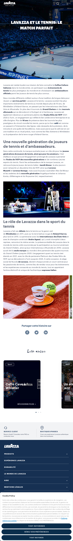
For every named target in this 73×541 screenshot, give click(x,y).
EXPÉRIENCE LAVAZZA (14, 460)
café (56, 123)
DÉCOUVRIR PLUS (27, 404)
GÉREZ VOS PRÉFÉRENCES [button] (36, 532)
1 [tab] (36, 412)
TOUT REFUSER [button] (36, 537)
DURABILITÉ (10, 467)
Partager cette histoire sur (36, 326)
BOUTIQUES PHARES (49, 431)
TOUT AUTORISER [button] (36, 526)
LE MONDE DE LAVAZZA (15, 474)
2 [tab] (38, 412)
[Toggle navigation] (67, 3)
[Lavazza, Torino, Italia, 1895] (9, 3)
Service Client (11, 431)
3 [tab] (41, 412)
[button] (58, 4)
